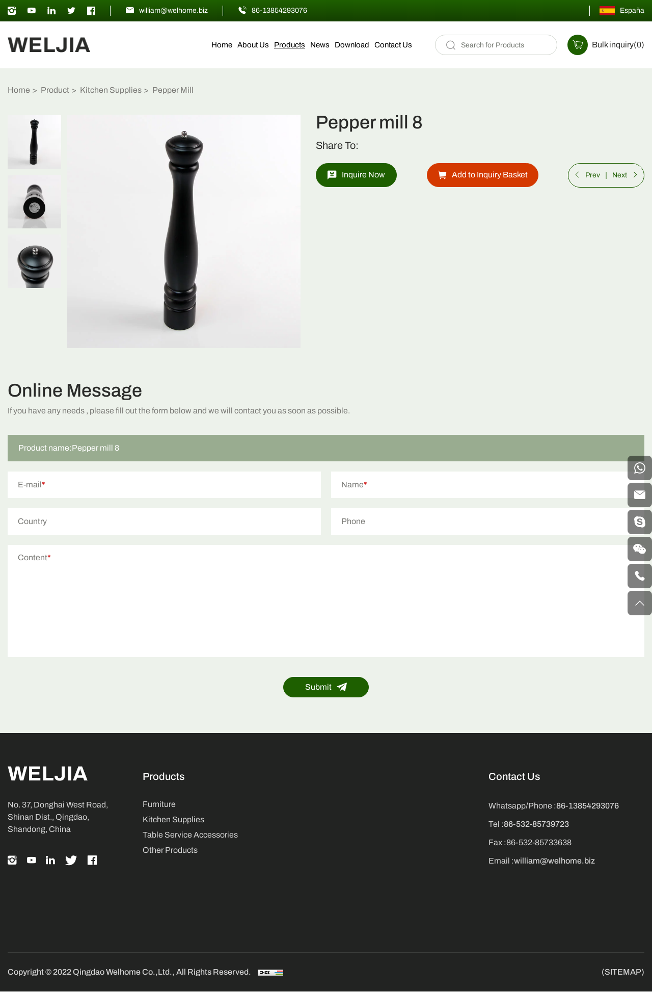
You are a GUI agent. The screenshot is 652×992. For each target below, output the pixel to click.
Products (289, 45)
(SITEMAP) (623, 973)
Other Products (170, 850)
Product (55, 90)
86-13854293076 (279, 10)
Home (221, 45)
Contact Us (393, 45)
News (320, 45)
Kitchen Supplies (111, 90)
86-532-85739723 (536, 824)
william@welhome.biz (173, 10)
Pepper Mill (173, 90)
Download (352, 45)
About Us (253, 45)
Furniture (159, 804)
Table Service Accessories (190, 835)
